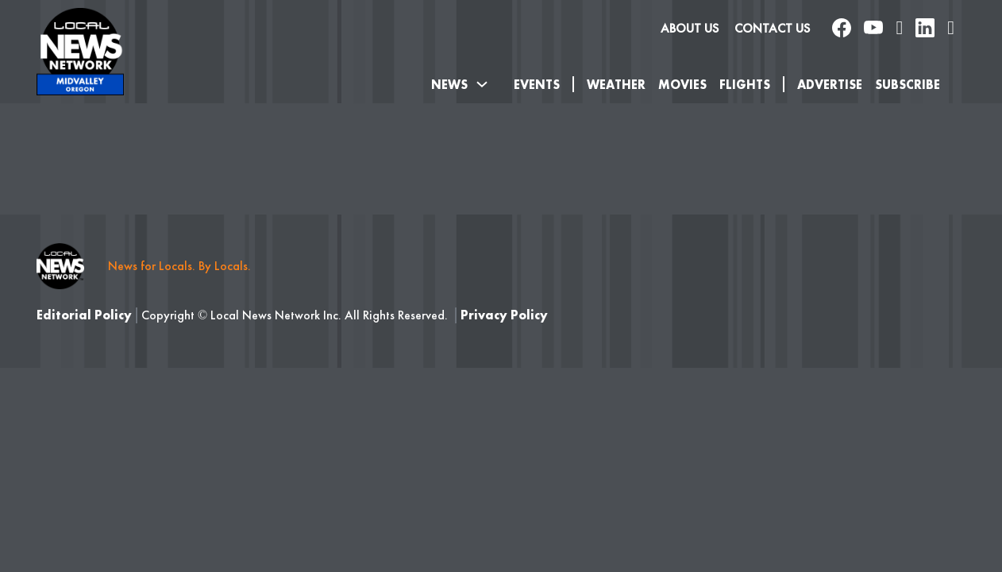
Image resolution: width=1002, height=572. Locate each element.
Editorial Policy (84, 315)
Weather (616, 84)
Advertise (829, 84)
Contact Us (772, 28)
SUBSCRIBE (907, 84)
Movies (682, 84)
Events (537, 84)
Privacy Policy (504, 315)
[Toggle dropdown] (482, 84)
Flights (744, 84)
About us (690, 28)
